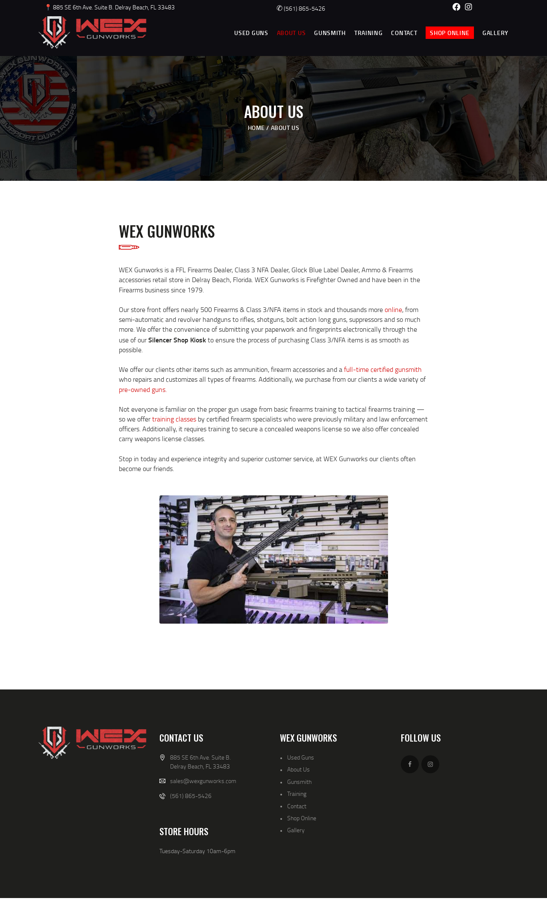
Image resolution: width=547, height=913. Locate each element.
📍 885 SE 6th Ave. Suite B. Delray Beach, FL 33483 (109, 7)
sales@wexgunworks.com (203, 781)
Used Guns (300, 757)
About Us (298, 769)
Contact (296, 806)
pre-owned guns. (143, 389)
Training (296, 793)
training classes (174, 419)
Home (256, 128)
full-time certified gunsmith (383, 369)
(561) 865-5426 (300, 8)
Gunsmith (299, 782)
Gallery (296, 830)
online (393, 309)
